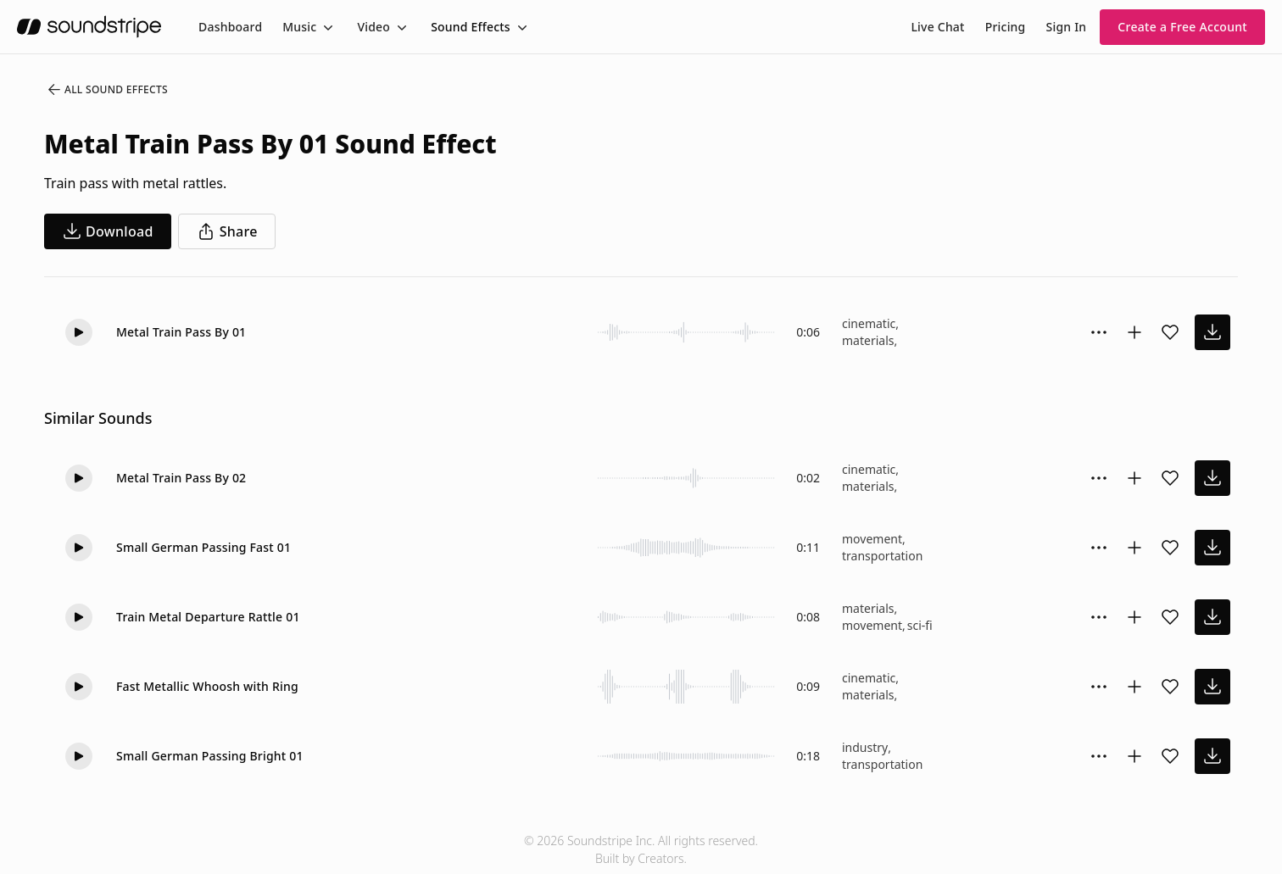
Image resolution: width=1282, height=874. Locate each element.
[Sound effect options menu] (1099, 332)
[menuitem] (230, 27)
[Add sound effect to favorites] (1170, 332)
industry (865, 747)
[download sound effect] (1212, 332)
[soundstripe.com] (89, 26)
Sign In (1066, 27)
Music (299, 27)
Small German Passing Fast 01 (203, 547)
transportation (882, 556)
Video (373, 27)
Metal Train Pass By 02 (181, 478)
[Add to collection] (1134, 332)
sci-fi (920, 625)
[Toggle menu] (326, 27)
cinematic (868, 323)
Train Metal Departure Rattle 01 (208, 617)
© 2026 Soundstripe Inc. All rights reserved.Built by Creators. (641, 849)
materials (868, 340)
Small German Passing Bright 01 (210, 756)
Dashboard (230, 27)
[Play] (78, 332)
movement (872, 539)
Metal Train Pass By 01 (181, 332)
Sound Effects (470, 27)
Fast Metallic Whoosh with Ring (207, 686)
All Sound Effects (107, 89)
